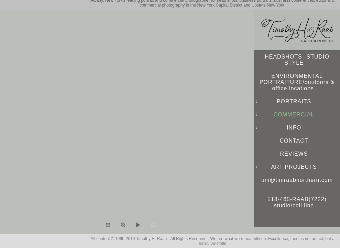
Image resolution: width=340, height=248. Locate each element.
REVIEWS (294, 154)
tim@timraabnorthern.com (297, 180)
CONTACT (293, 141)
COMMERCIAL (294, 114)
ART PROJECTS (294, 167)
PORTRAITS (294, 101)
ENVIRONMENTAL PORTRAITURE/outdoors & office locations (297, 82)
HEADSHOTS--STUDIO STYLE (297, 60)
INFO (294, 128)
